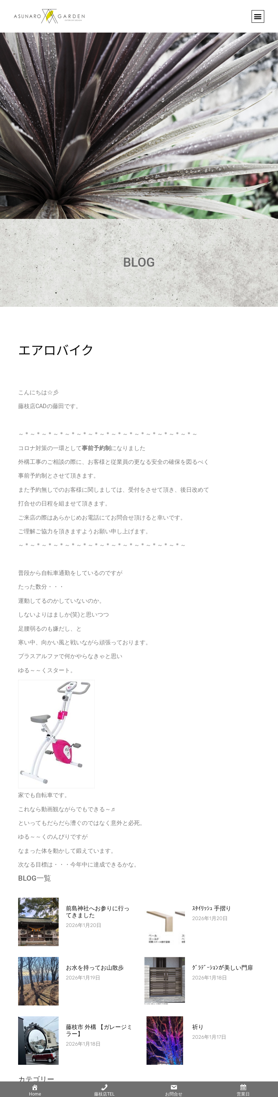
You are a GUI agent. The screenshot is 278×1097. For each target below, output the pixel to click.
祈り (198, 1027)
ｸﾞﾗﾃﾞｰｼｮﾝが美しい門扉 (222, 967)
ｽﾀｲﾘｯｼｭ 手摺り (211, 908)
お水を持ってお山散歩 (95, 967)
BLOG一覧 (34, 878)
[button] (258, 16)
